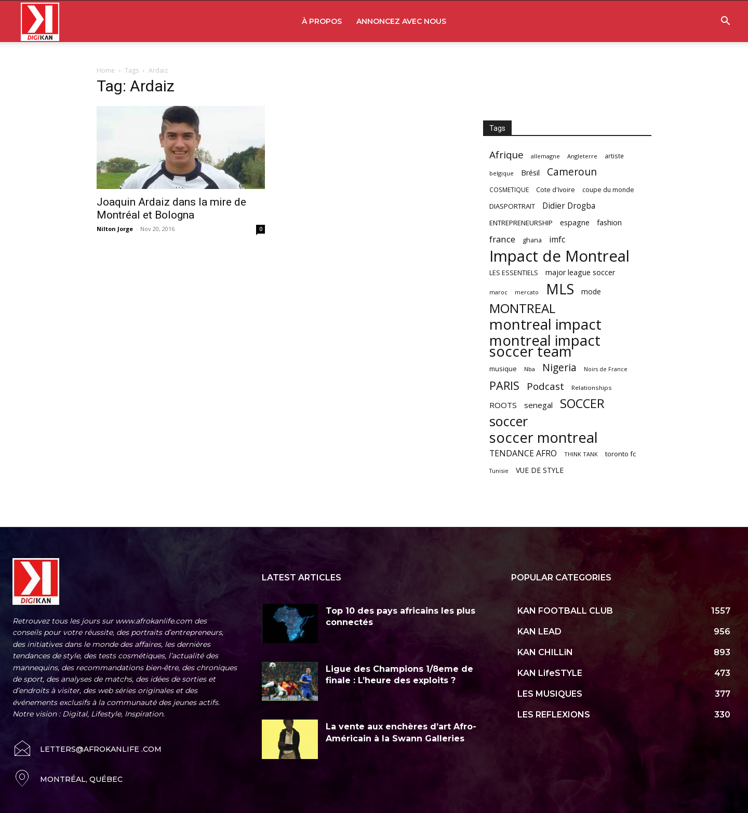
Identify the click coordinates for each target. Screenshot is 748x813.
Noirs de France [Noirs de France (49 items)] (605, 369)
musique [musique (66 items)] (503, 368)
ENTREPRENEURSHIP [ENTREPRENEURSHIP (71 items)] (521, 222)
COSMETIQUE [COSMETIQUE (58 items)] (509, 189)
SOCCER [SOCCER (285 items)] (582, 403)
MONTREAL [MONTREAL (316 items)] (522, 308)
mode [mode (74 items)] (591, 291)
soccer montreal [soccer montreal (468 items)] (543, 437)
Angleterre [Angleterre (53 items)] (582, 156)
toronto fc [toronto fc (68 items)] (620, 453)
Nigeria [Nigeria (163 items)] (559, 367)
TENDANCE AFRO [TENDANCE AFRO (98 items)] (523, 453)
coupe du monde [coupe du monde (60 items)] (608, 189)
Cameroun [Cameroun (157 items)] (572, 172)
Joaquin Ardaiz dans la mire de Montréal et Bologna (171, 208)
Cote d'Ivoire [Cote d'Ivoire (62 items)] (555, 189)
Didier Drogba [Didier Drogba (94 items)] (568, 205)
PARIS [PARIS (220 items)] (504, 385)
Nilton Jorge (115, 229)
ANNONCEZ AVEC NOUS (401, 21)
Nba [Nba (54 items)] (529, 369)
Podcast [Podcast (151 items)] (545, 386)
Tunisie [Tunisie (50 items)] (499, 471)
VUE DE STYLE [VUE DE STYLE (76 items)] (540, 470)
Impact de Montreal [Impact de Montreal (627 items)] (559, 256)
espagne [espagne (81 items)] (575, 222)
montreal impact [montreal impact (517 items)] (545, 324)
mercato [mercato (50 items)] (527, 292)
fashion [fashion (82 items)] (609, 222)
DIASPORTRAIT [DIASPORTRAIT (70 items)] (512, 206)
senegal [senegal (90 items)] (538, 405)
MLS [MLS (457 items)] (560, 288)
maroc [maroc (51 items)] (498, 292)
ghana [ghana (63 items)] (532, 240)
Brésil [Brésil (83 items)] (530, 173)
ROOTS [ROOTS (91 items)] (503, 405)
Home (106, 70)
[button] (725, 22)
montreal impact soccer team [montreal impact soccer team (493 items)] (544, 346)
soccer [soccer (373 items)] (508, 421)
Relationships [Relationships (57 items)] (591, 387)
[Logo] (40, 22)
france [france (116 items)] (502, 239)
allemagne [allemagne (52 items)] (545, 156)
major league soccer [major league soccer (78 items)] (580, 272)
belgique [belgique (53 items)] (501, 173)
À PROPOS (322, 21)
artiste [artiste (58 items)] (614, 156)
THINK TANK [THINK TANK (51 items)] (581, 454)
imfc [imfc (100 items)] (557, 239)
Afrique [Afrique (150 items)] (506, 155)
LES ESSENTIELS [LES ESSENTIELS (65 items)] (513, 272)
